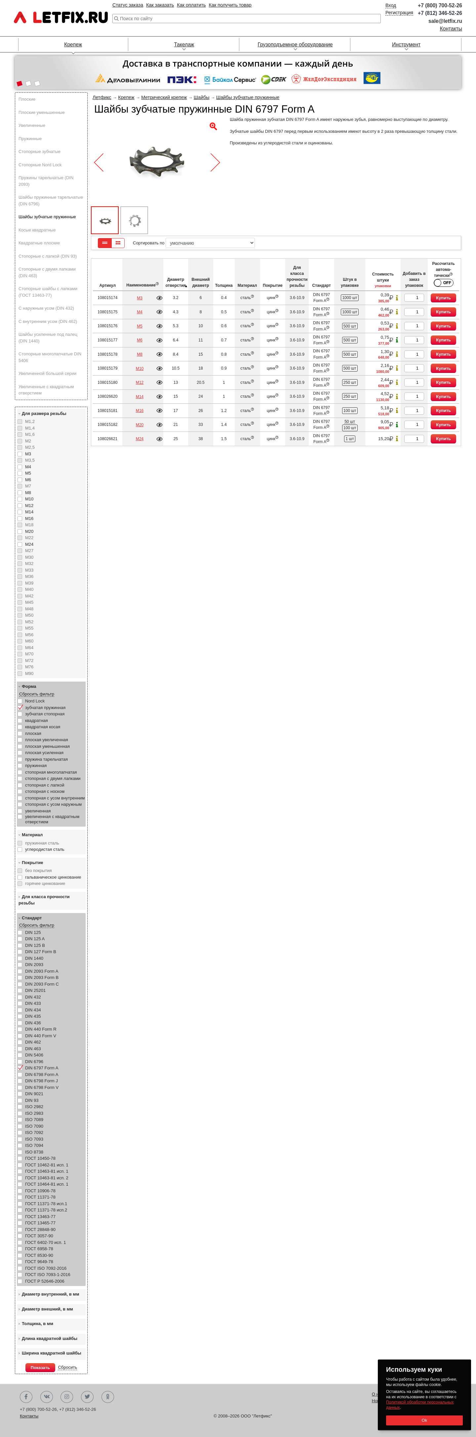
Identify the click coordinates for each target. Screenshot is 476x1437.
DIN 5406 (34, 1054)
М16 (29, 518)
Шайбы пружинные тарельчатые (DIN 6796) (51, 200)
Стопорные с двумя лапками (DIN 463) (47, 272)
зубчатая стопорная (44, 713)
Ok (424, 1420)
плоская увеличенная (46, 739)
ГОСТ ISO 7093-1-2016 (47, 1274)
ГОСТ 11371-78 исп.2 (46, 1209)
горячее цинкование (45, 883)
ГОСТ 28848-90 (40, 1229)
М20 (29, 531)
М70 (29, 653)
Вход (390, 5)
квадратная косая (42, 726)
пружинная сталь (42, 843)
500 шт (349, 326)
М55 (29, 628)
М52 (29, 621)
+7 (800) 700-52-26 (440, 5)
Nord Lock (35, 700)
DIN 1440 (34, 958)
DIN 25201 (35, 990)
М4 (28, 466)
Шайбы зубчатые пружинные (47, 216)
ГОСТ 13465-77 (40, 1222)
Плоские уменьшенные (42, 112)
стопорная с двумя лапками (53, 778)
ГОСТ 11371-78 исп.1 (46, 1203)
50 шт (349, 421)
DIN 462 (33, 1042)
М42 (29, 595)
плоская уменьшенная (47, 746)
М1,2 (30, 421)
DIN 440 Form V (40, 1035)
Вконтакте (46, 1397)
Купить (443, 297)
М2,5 (30, 447)
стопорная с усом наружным (53, 804)
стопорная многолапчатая (51, 772)
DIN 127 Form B (40, 951)
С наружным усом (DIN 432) (46, 308)
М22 (29, 537)
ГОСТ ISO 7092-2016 (45, 1268)
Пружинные (30, 138)
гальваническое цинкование (53, 877)
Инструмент (406, 44)
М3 (28, 453)
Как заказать (160, 5)
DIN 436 (33, 1022)
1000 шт (349, 297)
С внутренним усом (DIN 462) (48, 321)
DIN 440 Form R (41, 1029)
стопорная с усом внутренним (55, 797)
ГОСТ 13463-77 (40, 1216)
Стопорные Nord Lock (40, 164)
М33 (29, 570)
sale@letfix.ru (445, 21)
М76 (29, 666)
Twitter (87, 1397)
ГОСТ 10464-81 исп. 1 (46, 1184)
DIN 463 (33, 1048)
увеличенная (38, 810)
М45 (29, 602)
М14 (29, 511)
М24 (29, 544)
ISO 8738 (34, 1152)
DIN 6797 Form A (41, 1067)
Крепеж (73, 44)
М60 (29, 641)
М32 (29, 563)
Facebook (26, 1397)
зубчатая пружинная (45, 707)
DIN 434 (33, 1009)
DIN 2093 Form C (42, 984)
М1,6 (30, 434)
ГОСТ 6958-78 (39, 1248)
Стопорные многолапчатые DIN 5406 (50, 357)
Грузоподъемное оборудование (295, 44)
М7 (28, 486)
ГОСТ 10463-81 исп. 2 (46, 1177)
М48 (29, 608)
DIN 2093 (34, 964)
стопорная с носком (44, 791)
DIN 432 (33, 997)
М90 (29, 673)
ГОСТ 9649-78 (39, 1261)
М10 (29, 498)
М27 (29, 550)
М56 (29, 634)
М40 (29, 589)
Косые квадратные (37, 230)
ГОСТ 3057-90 (39, 1235)
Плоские (27, 99)
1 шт (349, 438)
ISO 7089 (34, 1119)
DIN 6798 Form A (41, 1074)
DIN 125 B (35, 945)
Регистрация (399, 12)
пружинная (36, 765)
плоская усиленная (44, 752)
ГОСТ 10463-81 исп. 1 (46, 1171)
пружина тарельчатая (46, 759)
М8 (28, 492)
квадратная (36, 720)
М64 (29, 647)
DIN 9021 (34, 1093)
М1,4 (30, 428)
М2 (28, 440)
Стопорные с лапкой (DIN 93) (48, 256)
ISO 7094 (34, 1145)
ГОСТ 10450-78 (40, 1158)
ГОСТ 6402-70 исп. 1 (45, 1242)
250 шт (349, 382)
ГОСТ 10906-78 (40, 1190)
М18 (29, 524)
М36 (29, 576)
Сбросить (67, 1367)
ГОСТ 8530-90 (39, 1255)
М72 (29, 660)
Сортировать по (194, 243)
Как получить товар (230, 5)
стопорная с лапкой (44, 785)
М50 (29, 615)
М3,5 (30, 460)
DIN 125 (33, 932)
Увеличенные (32, 125)
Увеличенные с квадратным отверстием (46, 390)
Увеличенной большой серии (47, 373)
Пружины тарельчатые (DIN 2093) (46, 181)
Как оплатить (191, 5)
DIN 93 (31, 1100)
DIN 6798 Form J (41, 1080)
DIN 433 (33, 1003)
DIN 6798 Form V (42, 1087)
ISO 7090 (34, 1126)
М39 (29, 583)
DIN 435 (33, 1016)
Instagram (66, 1397)
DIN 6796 (34, 1061)
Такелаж (184, 44)
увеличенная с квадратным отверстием (52, 819)
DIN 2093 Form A (41, 971)
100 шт (349, 410)
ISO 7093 (34, 1139)
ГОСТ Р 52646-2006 (44, 1281)
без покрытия (38, 870)
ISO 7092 (34, 1132)
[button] (19, 84)
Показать (40, 1367)
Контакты (451, 28)
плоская (33, 733)
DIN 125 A (35, 938)
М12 (29, 505)
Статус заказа (127, 5)
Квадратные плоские (39, 242)
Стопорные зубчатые (39, 151)
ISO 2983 (34, 1113)
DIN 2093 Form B (42, 977)
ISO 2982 (34, 1106)
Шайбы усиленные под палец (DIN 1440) (48, 337)
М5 (28, 473)
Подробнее (159, 298)
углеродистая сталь (44, 849)
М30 (29, 557)
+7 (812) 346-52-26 (440, 13)
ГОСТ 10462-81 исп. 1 (46, 1164)
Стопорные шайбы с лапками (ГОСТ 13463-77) (48, 292)
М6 (28, 479)
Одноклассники (107, 1397)
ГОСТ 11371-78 (40, 1197)
